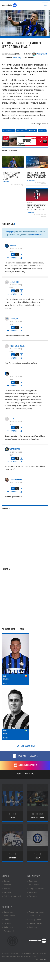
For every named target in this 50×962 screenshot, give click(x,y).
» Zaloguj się (32, 880)
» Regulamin (7, 892)
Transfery (17, 57)
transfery (20, 131)
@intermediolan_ (25, 773)
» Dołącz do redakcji (35, 888)
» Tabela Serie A (33, 915)
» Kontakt (6, 880)
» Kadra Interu (7, 927)
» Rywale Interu (8, 915)
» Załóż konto (33, 884)
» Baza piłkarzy (8, 911)
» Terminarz (6, 919)
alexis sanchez (8, 131)
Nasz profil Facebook (25, 756)
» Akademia (32, 927)
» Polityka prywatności (11, 896)
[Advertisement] (25, 537)
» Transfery (6, 923)
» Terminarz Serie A (35, 923)
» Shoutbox (32, 892)
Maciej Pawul (39, 53)
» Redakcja (6, 884)
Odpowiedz (13, 258)
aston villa (32, 131)
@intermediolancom (25, 765)
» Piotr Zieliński (8, 930)
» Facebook (32, 896)
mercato (42, 131)
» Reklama (6, 888)
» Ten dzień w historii (35, 911)
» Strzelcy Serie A (34, 919)
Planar (45, 959)
